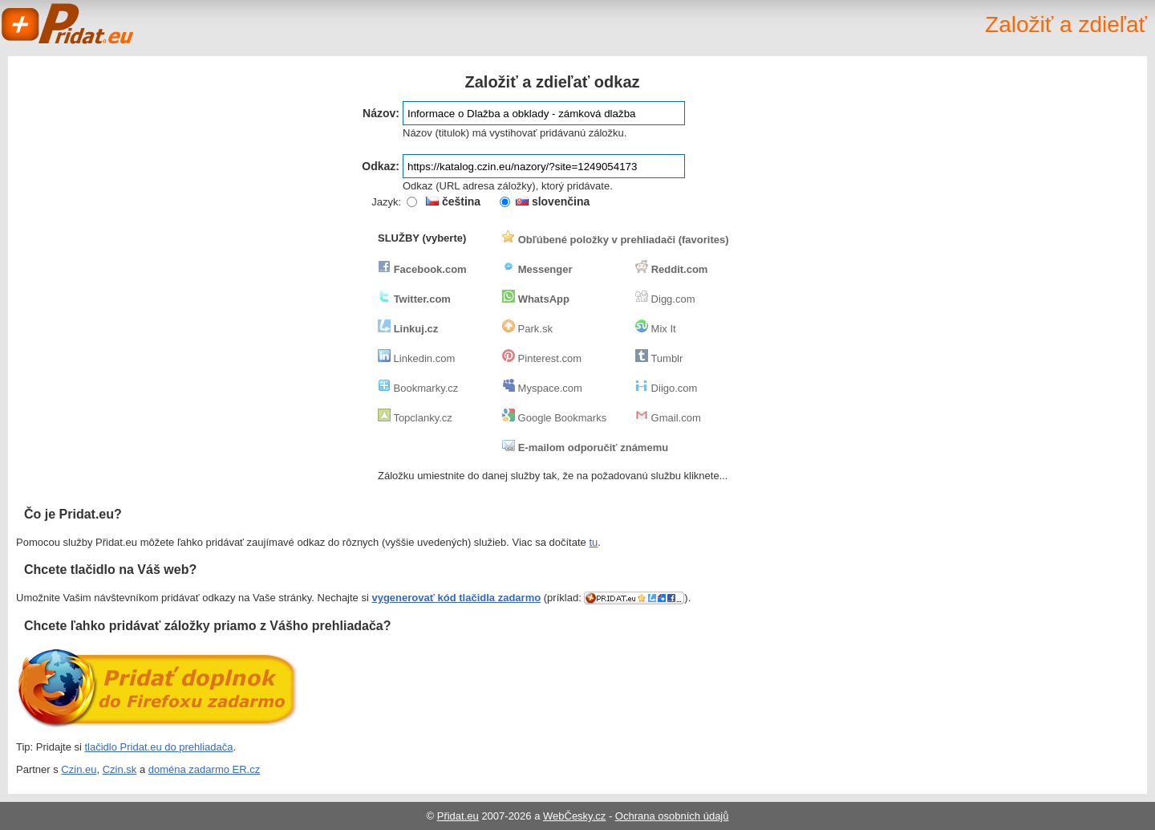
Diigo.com (666, 388)
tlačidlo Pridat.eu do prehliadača (159, 747)
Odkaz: (380, 166)
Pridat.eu (68, 24)
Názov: (381, 113)
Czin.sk (120, 769)
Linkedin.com (416, 358)
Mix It (655, 329)
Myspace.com (542, 388)
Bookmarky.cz (418, 388)
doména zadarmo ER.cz (204, 769)
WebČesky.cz (574, 816)
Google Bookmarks (554, 418)
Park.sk (527, 329)
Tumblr (659, 358)
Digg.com (665, 299)
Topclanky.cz (415, 418)
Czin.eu (78, 769)
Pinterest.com (542, 358)
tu (593, 542)
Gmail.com (668, 418)
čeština (453, 201)
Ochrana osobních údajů (672, 816)
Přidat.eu (458, 816)
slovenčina (553, 201)
